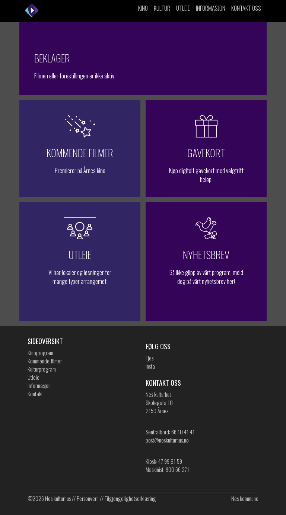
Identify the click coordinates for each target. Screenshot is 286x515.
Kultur (162, 8)
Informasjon (210, 8)
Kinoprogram (40, 353)
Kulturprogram (42, 369)
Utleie (183, 8)
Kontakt (35, 393)
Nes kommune (244, 498)
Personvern (88, 498)
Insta (150, 366)
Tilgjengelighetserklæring (130, 498)
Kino (143, 8)
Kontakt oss (246, 8)
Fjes (149, 358)
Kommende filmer (45, 361)
